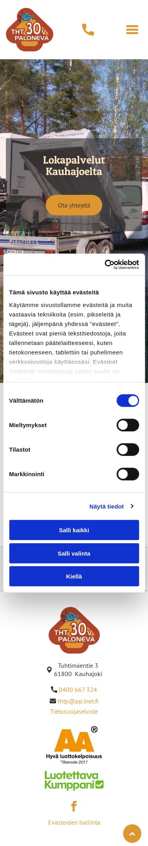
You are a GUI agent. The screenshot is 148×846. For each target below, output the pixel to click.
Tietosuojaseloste (74, 711)
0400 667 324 (78, 689)
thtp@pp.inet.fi (78, 701)
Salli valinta (74, 553)
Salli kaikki (74, 530)
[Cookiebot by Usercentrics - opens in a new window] (105, 264)
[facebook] (74, 807)
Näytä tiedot (107, 506)
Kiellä (74, 576)
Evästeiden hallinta (74, 822)
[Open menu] (132, 30)
